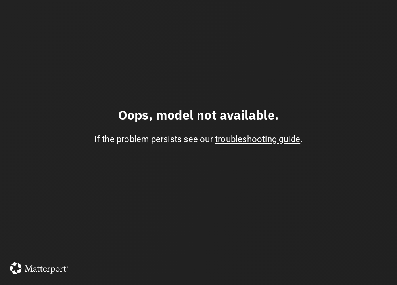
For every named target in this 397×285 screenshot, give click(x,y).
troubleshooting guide (257, 139)
